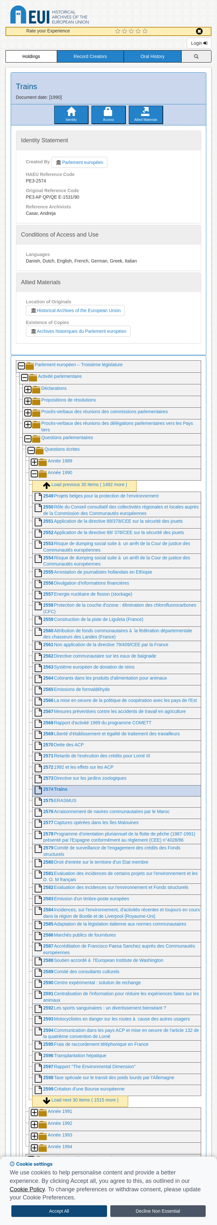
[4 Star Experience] (139, 31)
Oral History (152, 56)
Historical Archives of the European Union (75, 310)
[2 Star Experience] (125, 31)
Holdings (31, 56)
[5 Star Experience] (145, 31)
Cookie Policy (27, 1189)
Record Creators (90, 56)
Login (199, 43)
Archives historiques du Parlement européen (78, 331)
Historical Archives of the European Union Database (67, 16)
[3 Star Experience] (132, 31)
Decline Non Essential (158, 1211)
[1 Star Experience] (118, 31)
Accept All (59, 1211)
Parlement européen (79, 162)
